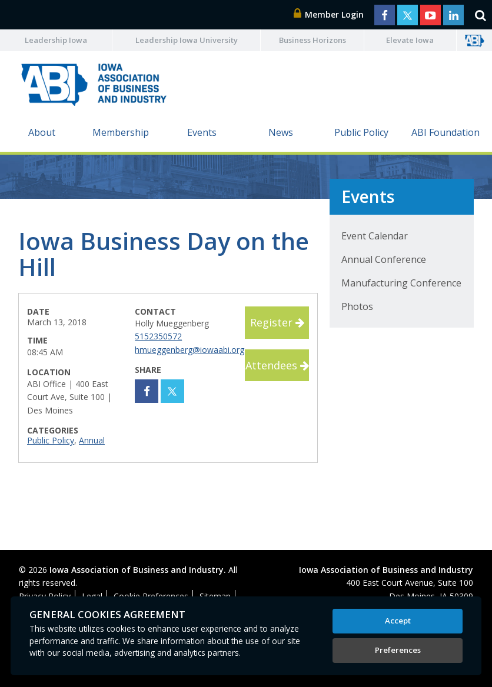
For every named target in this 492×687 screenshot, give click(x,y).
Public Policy (361, 132)
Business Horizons (312, 40)
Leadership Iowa (56, 40)
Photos (357, 306)
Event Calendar (374, 235)
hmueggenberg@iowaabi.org (189, 349)
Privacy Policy (45, 596)
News (280, 132)
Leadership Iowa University (186, 40)
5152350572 (158, 336)
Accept (398, 620)
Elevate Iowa (410, 40)
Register (277, 322)
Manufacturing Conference (401, 282)
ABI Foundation (445, 132)
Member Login (329, 14)
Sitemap (215, 596)
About (41, 132)
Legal (92, 596)
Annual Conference (383, 259)
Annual (92, 440)
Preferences (398, 650)
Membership (120, 132)
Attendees (277, 365)
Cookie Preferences (151, 596)
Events (202, 132)
